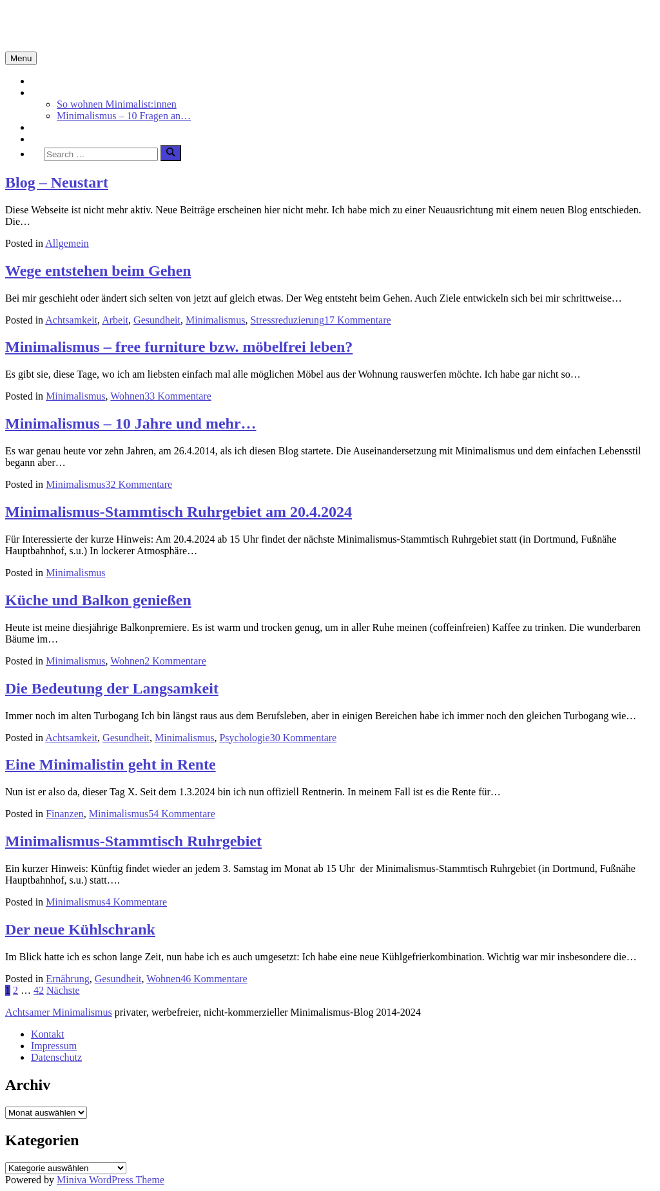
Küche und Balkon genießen (98, 600)
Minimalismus (60, 92)
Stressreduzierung (287, 320)
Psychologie (244, 737)
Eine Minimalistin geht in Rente (110, 764)
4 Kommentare (137, 901)
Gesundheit (156, 320)
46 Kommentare (214, 978)
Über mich (53, 138)
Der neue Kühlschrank (80, 929)
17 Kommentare (357, 320)
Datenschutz (56, 1057)
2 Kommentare (175, 660)
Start (40, 80)
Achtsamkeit (57, 127)
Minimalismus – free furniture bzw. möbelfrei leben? (179, 346)
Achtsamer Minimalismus (58, 1012)
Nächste (63, 990)
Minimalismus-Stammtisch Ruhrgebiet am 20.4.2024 (178, 511)
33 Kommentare (177, 396)
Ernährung (68, 978)
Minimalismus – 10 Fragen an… (124, 115)
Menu (21, 58)
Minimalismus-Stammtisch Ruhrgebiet (133, 841)
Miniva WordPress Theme (110, 1179)
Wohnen (127, 396)
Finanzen (65, 813)
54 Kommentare (181, 813)
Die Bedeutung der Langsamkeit (111, 688)
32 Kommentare (139, 484)
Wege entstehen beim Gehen (98, 270)
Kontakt (47, 1034)
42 (39, 990)
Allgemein (67, 243)
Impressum (54, 1045)
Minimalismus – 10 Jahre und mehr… (131, 423)
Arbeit (115, 320)
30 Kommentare (303, 737)
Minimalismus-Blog (91, 25)
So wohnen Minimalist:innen (117, 104)
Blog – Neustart (56, 182)
